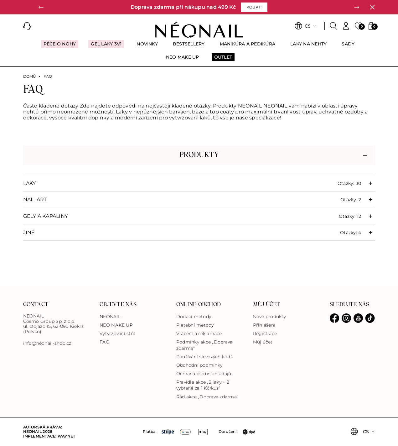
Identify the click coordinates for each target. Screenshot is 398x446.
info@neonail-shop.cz (47, 343)
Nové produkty (269, 316)
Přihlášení (264, 325)
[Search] (333, 26)
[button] (41, 7)
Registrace (265, 333)
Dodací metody (193, 316)
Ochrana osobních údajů (203, 373)
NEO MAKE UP (116, 325)
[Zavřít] (372, 7)
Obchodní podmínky (199, 365)
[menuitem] (60, 46)
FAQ (105, 342)
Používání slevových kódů (204, 356)
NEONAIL (110, 316)
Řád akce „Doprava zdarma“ (207, 397)
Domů (29, 76)
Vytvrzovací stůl (117, 333)
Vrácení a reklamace (199, 333)
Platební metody (195, 325)
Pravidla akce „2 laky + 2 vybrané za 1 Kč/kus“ (202, 385)
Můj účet (263, 342)
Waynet (66, 436)
